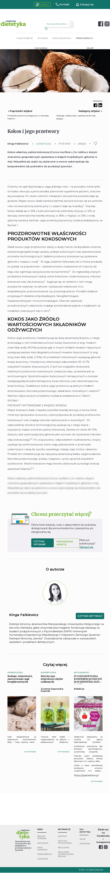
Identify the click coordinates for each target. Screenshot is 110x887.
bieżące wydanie (41, 837)
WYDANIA (43, 38)
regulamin (63, 848)
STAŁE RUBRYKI (24, 38)
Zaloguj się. (86, 547)
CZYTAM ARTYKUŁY (90, 615)
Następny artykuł (91, 111)
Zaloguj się (84, 4)
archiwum (42, 843)
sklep (83, 839)
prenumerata (44, 854)
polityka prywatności (65, 842)
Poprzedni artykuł (19, 111)
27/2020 (82, 144)
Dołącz (42, 4)
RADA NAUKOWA (62, 38)
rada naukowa (42, 849)
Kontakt (62, 4)
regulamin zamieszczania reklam (66, 854)
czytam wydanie (40, 543)
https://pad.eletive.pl (86, 775)
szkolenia (42, 859)
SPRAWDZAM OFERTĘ (64, 543)
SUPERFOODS (43, 144)
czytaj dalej (30, 752)
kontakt (62, 836)
